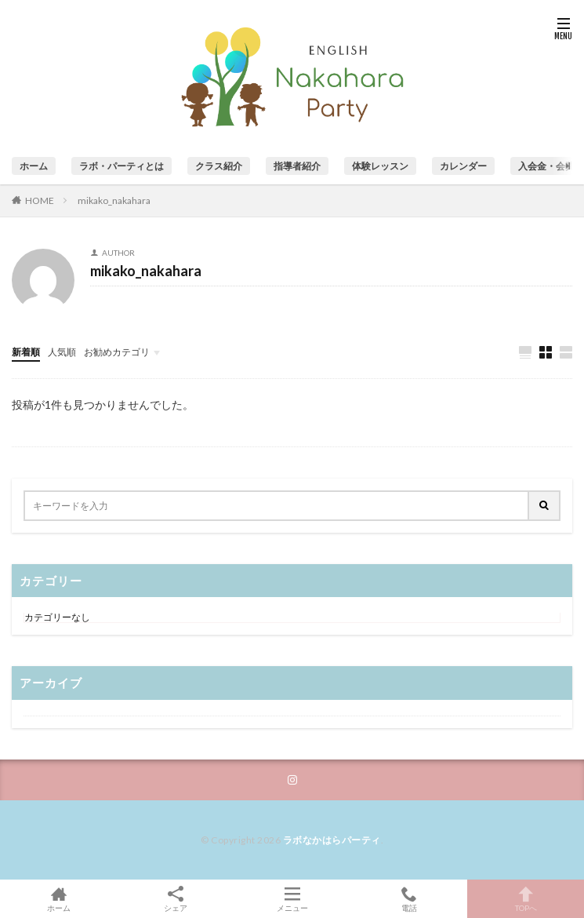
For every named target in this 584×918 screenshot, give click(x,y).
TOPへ (525, 899)
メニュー (292, 899)
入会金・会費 (546, 166)
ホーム (34, 166)
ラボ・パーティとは (121, 166)
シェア (175, 899)
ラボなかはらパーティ (332, 840)
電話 (408, 899)
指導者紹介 (297, 166)
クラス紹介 (218, 166)
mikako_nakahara (114, 200)
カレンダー (463, 166)
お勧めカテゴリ (117, 352)
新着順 (26, 352)
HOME (39, 200)
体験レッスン (380, 166)
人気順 (62, 352)
